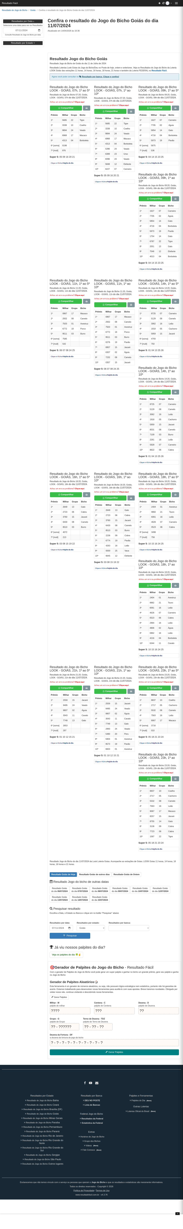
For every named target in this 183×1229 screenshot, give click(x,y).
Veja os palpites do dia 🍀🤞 (66, 954)
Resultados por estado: (88, 923)
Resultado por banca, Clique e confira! (99, 77)
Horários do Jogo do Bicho (91, 1137)
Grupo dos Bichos (92, 1141)
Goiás (33, 10)
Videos (91, 1146)
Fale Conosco (91, 1150)
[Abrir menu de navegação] (176, 3)
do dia (59, 889)
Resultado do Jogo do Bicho (14, 10)
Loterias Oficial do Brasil (141, 1111)
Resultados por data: (60, 923)
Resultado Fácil (10, 3)
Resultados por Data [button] (22, 21)
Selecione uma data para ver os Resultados (23, 25)
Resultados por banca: (120, 923)
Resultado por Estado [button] (22, 43)
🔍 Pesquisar (70, 935)
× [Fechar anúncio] (177, 1213)
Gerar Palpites (59, 997)
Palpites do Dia (141, 1100)
